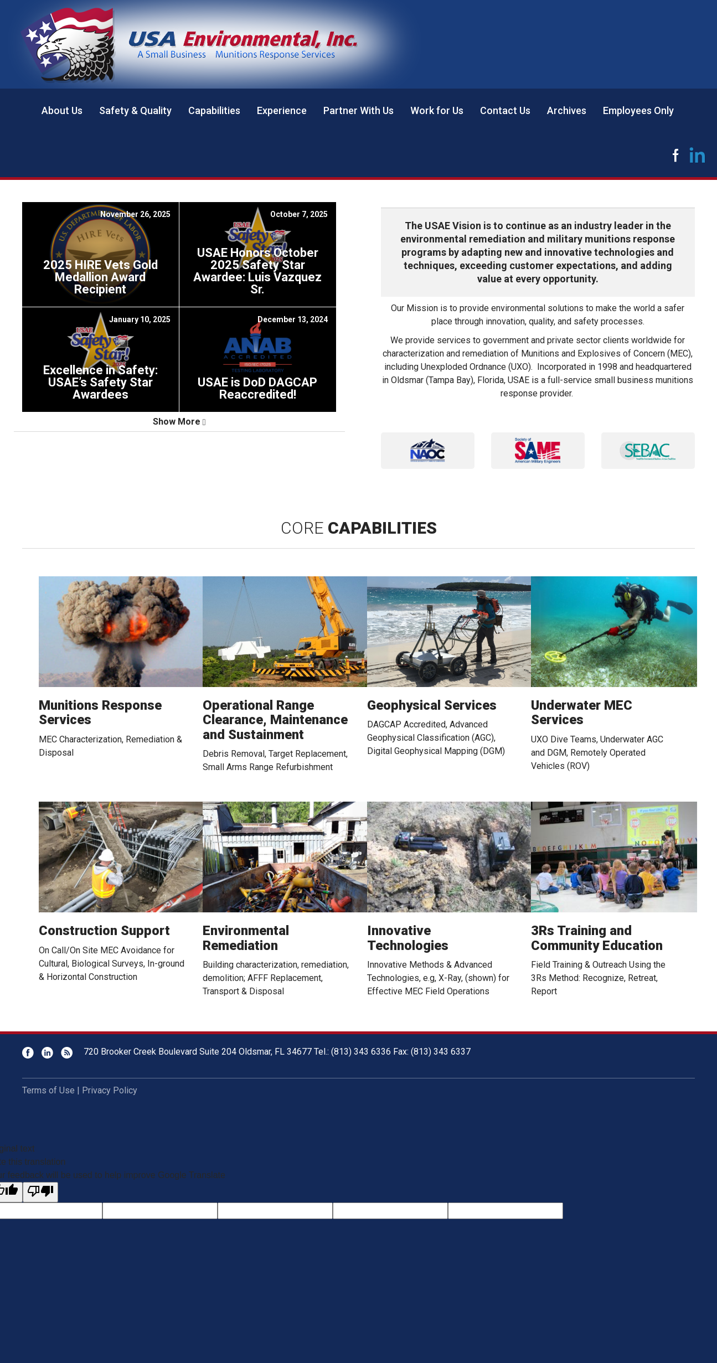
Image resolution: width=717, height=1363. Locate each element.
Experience (282, 110)
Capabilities (214, 110)
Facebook (675, 155)
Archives (566, 110)
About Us (62, 110)
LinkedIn (698, 155)
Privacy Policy (109, 1090)
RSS (67, 1053)
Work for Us (436, 110)
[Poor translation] (40, 1192)
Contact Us (505, 110)
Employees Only (638, 110)
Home (16, 111)
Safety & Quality (135, 110)
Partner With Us (358, 110)
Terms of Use (48, 1090)
